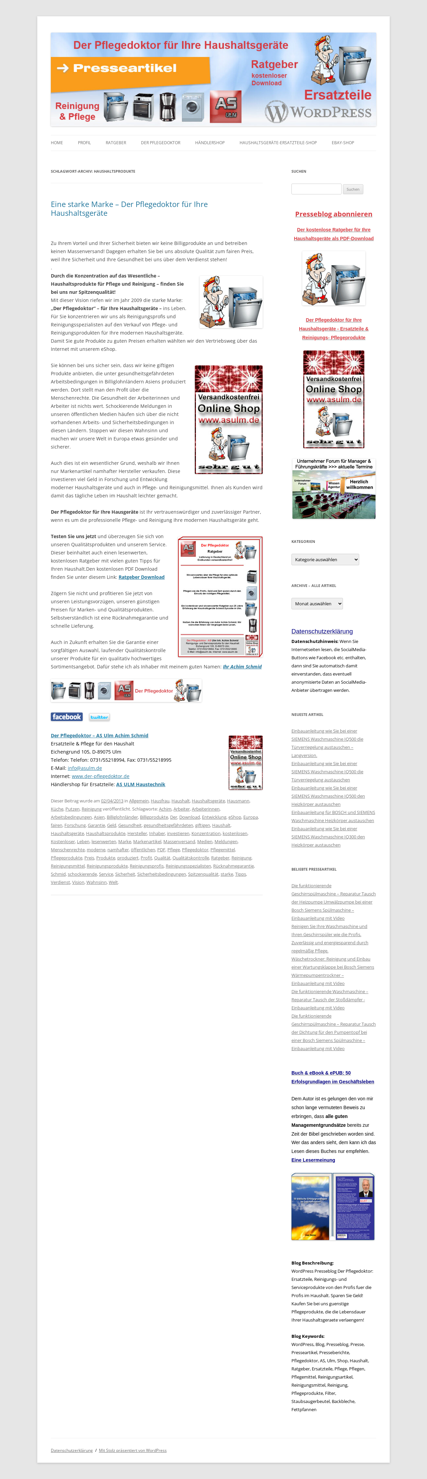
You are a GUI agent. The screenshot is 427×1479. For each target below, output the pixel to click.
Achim (165, 809)
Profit (146, 858)
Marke (124, 841)
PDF (161, 850)
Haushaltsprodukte (105, 833)
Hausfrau (160, 801)
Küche (57, 809)
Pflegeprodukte (66, 858)
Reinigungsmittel (68, 866)
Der (173, 817)
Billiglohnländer (122, 817)
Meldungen (226, 841)
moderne (96, 850)
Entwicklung (214, 817)
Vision (78, 882)
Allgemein (139, 801)
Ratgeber (116, 143)
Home (57, 143)
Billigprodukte (154, 817)
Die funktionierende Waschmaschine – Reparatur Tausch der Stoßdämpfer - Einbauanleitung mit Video (329, 999)
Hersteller (137, 833)
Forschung (75, 825)
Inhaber (157, 833)
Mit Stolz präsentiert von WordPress (133, 1450)
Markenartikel (147, 841)
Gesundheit (130, 825)
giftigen (202, 825)
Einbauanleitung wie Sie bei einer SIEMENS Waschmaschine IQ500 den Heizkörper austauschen (328, 796)
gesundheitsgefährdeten (168, 825)
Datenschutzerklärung (72, 1450)
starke (227, 874)
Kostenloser (63, 841)
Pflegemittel (222, 850)
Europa (250, 817)
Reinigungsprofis (147, 866)
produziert (128, 858)
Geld (111, 825)
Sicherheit (125, 874)
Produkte (105, 858)
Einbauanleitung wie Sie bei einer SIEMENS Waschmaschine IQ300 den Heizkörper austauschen (328, 837)
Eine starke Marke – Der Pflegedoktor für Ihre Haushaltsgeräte (129, 208)
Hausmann (238, 801)
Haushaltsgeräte (208, 801)
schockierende (82, 874)
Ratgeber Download (142, 577)
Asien (99, 817)
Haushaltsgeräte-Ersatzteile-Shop (278, 143)
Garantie (96, 825)
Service (106, 874)
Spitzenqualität (203, 874)
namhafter (118, 850)
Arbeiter (182, 809)
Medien (204, 841)
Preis (89, 858)
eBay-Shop (343, 143)
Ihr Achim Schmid (242, 666)
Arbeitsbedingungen (71, 817)
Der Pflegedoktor (160, 143)
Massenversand (179, 841)
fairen (56, 825)
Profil (84, 143)
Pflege (173, 850)
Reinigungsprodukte (107, 866)
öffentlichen (143, 850)
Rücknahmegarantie (233, 866)
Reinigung (92, 809)
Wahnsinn (96, 882)
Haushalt (180, 801)
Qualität (162, 858)
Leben (83, 841)
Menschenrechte (68, 850)
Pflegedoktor (195, 850)
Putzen (72, 809)
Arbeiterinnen (206, 809)
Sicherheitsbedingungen (161, 874)
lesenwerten (104, 841)
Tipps (240, 874)
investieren (178, 833)
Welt (113, 882)
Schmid (58, 874)
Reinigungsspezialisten (188, 866)
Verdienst (60, 882)
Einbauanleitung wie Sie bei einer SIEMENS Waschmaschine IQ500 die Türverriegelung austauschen (327, 771)
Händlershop (210, 143)
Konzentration (206, 833)
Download (189, 817)
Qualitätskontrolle (190, 858)
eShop (234, 817)
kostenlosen (235, 833)
